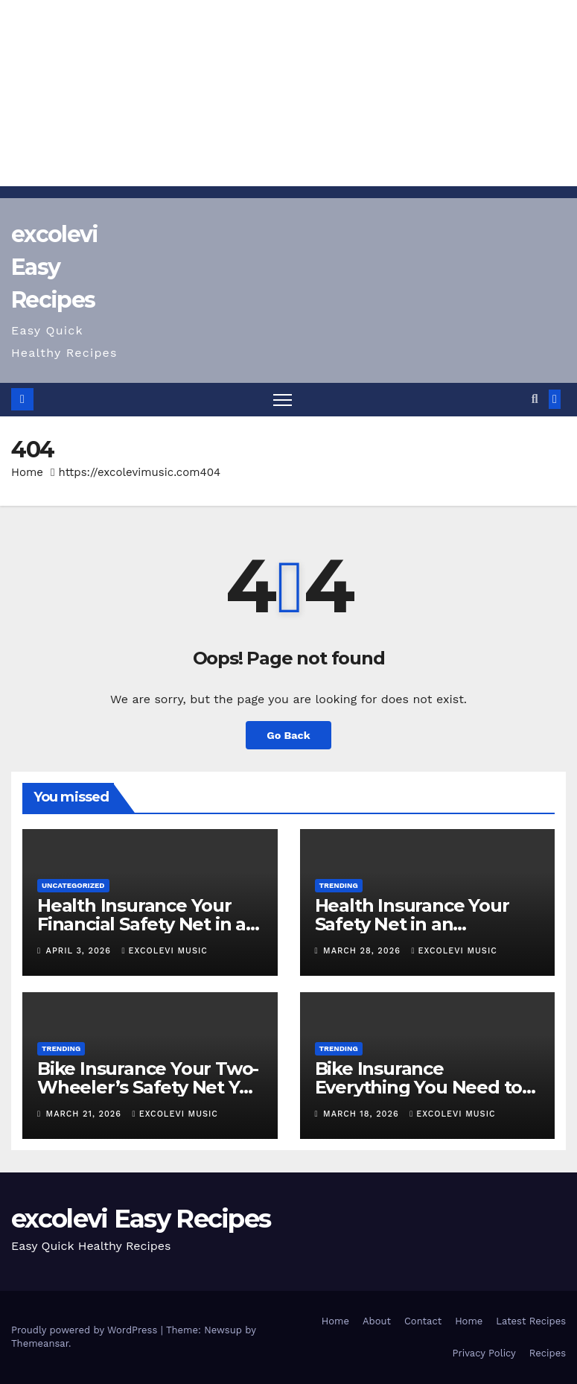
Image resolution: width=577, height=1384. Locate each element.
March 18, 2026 (362, 1114)
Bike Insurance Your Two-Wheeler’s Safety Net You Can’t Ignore (149, 1087)
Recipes (547, 1353)
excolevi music (165, 951)
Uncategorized (73, 885)
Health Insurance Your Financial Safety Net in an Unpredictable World (147, 924)
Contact (422, 1321)
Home (27, 472)
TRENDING (338, 885)
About (377, 1321)
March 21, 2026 (85, 1114)
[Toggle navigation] (282, 399)
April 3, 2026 (80, 951)
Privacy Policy (484, 1353)
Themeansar (39, 1343)
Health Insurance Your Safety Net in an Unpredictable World (412, 924)
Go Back (288, 735)
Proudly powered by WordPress (86, 1330)
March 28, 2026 (363, 951)
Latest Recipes (531, 1321)
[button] (535, 399)
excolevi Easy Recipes (54, 267)
